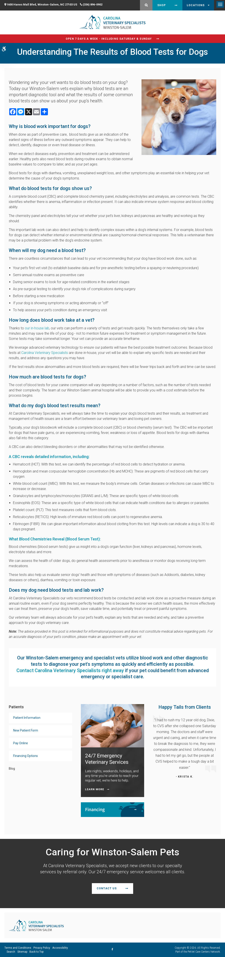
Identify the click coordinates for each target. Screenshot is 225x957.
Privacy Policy (41, 947)
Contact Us (107, 888)
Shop (161, 5)
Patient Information (26, 717)
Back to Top (36, 951)
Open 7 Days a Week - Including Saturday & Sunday (109, 38)
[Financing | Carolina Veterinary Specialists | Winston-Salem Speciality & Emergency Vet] (112, 809)
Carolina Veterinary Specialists (44, 353)
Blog (12, 768)
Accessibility (60, 947)
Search (11, 951)
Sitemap (22, 951)
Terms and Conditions (17, 947)
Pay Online (20, 743)
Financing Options (25, 756)
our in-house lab (37, 328)
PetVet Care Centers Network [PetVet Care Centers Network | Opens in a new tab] (204, 951)
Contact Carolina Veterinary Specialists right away (70, 670)
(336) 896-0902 (92, 4)
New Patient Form (25, 730)
